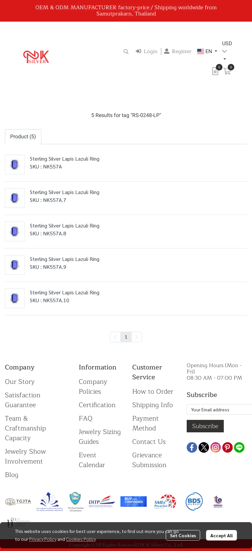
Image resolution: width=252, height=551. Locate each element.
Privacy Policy (42, 539)
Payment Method (145, 423)
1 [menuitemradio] (126, 337)
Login (147, 51)
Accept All (221, 535)
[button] (126, 51)
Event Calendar (92, 460)
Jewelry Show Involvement (25, 456)
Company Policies (93, 386)
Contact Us (149, 441)
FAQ (86, 418)
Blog (11, 474)
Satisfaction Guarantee (22, 400)
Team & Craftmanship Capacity (25, 428)
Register (178, 51)
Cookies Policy (81, 539)
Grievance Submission (149, 460)
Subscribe (205, 426)
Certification (97, 405)
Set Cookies (183, 535)
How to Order (152, 391)
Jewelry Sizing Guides (100, 436)
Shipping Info (152, 405)
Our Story (20, 381)
